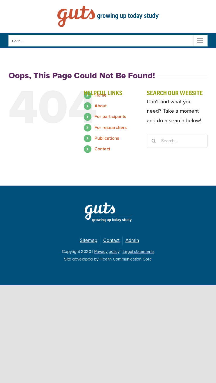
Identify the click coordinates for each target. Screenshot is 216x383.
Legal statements (138, 251)
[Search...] (177, 141)
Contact (102, 149)
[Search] (154, 141)
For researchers (110, 127)
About (100, 106)
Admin (132, 240)
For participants (110, 116)
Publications (106, 138)
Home (100, 95)
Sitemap (88, 240)
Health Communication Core (126, 259)
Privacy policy (107, 251)
